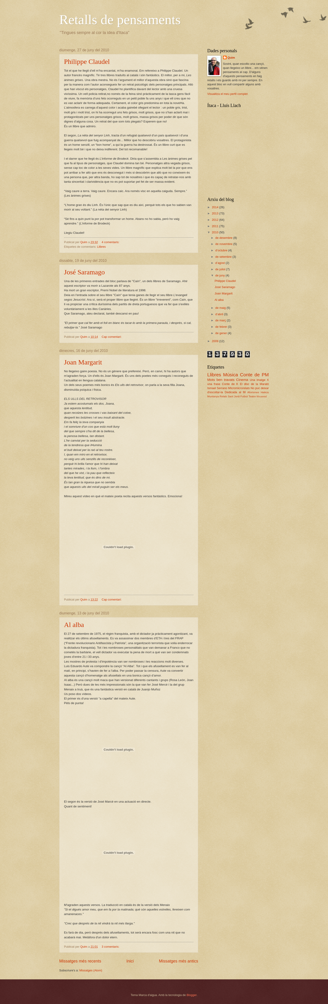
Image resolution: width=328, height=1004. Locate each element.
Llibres (101, 246)
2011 (215, 226)
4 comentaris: (111, 242)
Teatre (252, 396)
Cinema (242, 380)
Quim (231, 57)
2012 (215, 219)
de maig (220, 308)
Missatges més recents (80, 961)
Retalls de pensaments (120, 19)
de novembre (224, 244)
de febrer (221, 326)
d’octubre (221, 250)
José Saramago (84, 272)
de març (221, 320)
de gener (221, 333)
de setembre (223, 256)
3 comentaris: (111, 946)
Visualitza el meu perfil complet (227, 94)
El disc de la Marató (254, 384)
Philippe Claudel (87, 61)
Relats (223, 396)
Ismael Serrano (217, 388)
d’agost (220, 263)
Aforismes (253, 392)
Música (230, 374)
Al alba (74, 624)
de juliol (220, 269)
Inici (130, 961)
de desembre (224, 237)
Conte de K (230, 384)
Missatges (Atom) (90, 970)
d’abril (219, 314)
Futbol (244, 396)
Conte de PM (254, 374)
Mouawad (261, 396)
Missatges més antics (178, 961)
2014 (215, 207)
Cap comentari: (112, 336)
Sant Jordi (234, 396)
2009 (215, 341)
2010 (215, 232)
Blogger (192, 995)
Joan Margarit (83, 362)
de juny (220, 275)
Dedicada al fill (235, 392)
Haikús (265, 392)
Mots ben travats (220, 380)
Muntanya (213, 396)
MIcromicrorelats (239, 388)
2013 (215, 213)
